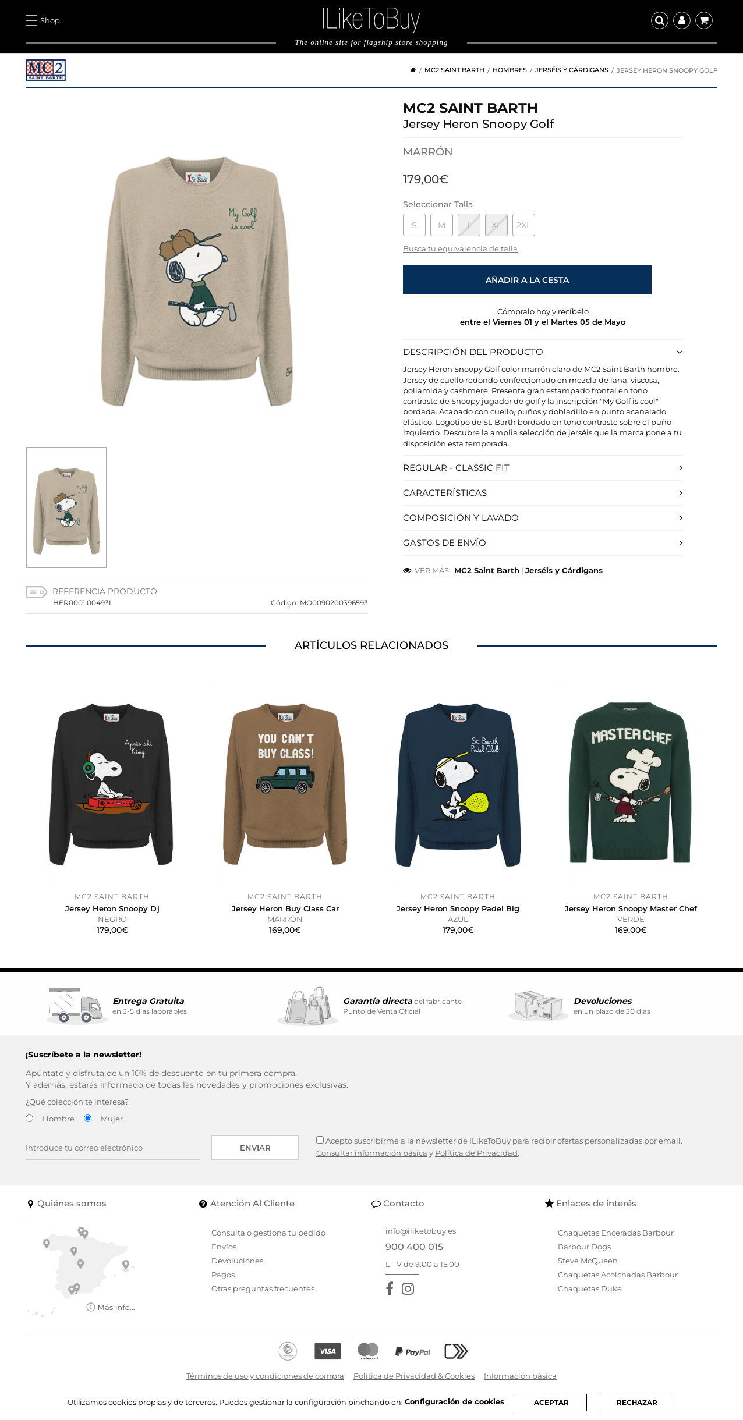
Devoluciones (237, 1260)
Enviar (255, 1147)
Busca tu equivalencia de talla (460, 248)
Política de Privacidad (476, 1153)
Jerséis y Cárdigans (571, 70)
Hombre (59, 1118)
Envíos (223, 1246)
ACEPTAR (551, 1402)
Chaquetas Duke (590, 1288)
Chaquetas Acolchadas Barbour (618, 1274)
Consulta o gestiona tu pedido (268, 1232)
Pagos (223, 1274)
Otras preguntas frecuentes (262, 1288)
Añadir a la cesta (527, 280)
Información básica (520, 1375)
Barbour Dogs (584, 1246)
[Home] (409, 70)
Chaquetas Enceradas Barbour (616, 1232)
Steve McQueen (588, 1260)
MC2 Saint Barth (454, 70)
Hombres (510, 70)
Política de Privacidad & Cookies (414, 1375)
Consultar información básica (371, 1153)
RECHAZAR (637, 1402)
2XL (523, 225)
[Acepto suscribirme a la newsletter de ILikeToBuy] (320, 1140)
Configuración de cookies (454, 1401)
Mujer (112, 1118)
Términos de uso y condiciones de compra (265, 1375)
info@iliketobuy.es (420, 1231)
